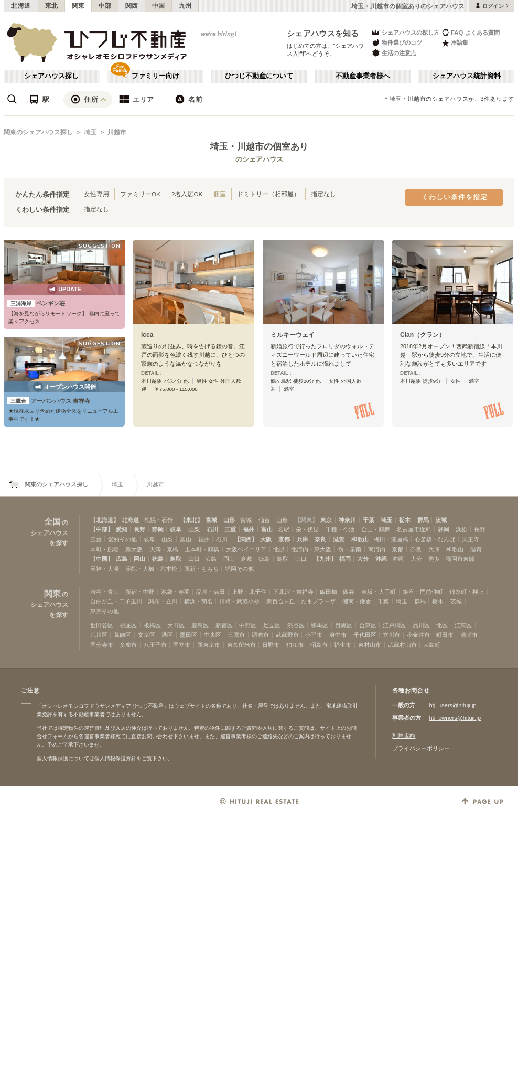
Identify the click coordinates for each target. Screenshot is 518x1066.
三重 (230, 529)
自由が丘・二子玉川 (116, 601)
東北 (51, 5)
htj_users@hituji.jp (452, 705)
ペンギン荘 (36, 303)
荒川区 (98, 635)
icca (147, 334)
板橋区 (152, 625)
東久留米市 (241, 645)
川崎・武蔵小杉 (239, 601)
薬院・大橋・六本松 (151, 569)
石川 (212, 529)
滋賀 (338, 539)
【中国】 (101, 559)
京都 (284, 539)
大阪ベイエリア (246, 549)
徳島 (158, 559)
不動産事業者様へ (363, 76)
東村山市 (369, 645)
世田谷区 (101, 625)
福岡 (345, 559)
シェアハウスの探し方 (405, 32)
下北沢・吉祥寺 (293, 592)
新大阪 (134, 549)
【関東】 (306, 520)
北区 (442, 625)
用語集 (454, 43)
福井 (248, 529)
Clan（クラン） (422, 334)
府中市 (338, 635)
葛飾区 (122, 635)
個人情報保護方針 (115, 758)
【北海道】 (104, 520)
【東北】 (191, 520)
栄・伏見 (307, 529)
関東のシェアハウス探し (38, 132)
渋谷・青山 (104, 592)
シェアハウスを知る (323, 33)
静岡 (158, 529)
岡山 (139, 559)
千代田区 (364, 635)
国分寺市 (101, 645)
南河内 (376, 549)
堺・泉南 (349, 549)
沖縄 (381, 559)
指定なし (323, 193)
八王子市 (155, 645)
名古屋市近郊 (413, 529)
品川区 (421, 625)
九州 (185, 5)
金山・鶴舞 (375, 529)
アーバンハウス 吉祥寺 (48, 401)
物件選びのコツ (396, 43)
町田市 (445, 635)
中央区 (212, 635)
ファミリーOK (140, 193)
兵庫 (302, 539)
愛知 (121, 529)
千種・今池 (340, 529)
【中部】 (101, 529)
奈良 (320, 539)
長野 (139, 529)
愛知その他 (122, 539)
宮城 (211, 520)
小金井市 (418, 635)
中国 (158, 5)
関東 (78, 5)
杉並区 (128, 625)
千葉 (368, 520)
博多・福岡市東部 (451, 559)
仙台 (264, 520)
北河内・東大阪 (311, 549)
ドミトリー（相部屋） (268, 193)
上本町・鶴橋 (202, 549)
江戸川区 (394, 625)
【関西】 (245, 539)
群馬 (423, 520)
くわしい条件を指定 (455, 197)
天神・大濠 (104, 569)
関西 (131, 5)
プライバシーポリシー (421, 748)
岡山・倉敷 (237, 559)
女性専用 (96, 193)
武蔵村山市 (402, 645)
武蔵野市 (287, 635)
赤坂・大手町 (378, 592)
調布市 (260, 635)
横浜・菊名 (198, 601)
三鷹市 (236, 635)
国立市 (181, 645)
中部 (105, 5)
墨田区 (188, 635)
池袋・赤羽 (175, 592)
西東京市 (208, 645)
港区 (167, 635)
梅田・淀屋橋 (391, 539)
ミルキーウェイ (293, 334)
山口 (194, 559)
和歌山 (360, 539)
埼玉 (90, 132)
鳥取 (175, 559)
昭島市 (319, 645)
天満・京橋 (163, 549)
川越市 (116, 132)
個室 (219, 193)
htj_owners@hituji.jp (455, 718)
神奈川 (347, 520)
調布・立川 (162, 601)
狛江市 (295, 645)
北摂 (279, 549)
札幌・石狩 (158, 520)
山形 (229, 520)
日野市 (270, 645)
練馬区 (319, 625)
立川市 (391, 635)
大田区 (176, 625)
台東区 (367, 625)
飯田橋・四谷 (337, 592)
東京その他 (104, 611)
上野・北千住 (249, 592)
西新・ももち (201, 569)
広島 (121, 559)
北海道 (21, 5)
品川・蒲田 (210, 592)
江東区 (463, 625)
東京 (326, 520)
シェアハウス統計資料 (467, 76)
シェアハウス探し (51, 76)
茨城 (441, 520)
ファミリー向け (155, 76)
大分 (363, 559)
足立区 (271, 625)
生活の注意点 (393, 53)
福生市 (342, 645)
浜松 (461, 529)
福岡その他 (239, 569)
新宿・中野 (139, 592)
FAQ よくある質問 (470, 32)
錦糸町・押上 (466, 592)
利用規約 (403, 735)
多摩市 (128, 645)
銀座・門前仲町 (423, 592)
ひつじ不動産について (259, 76)
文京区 (146, 635)
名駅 (283, 529)
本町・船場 (104, 549)
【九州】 (325, 559)
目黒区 (343, 625)
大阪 (266, 539)
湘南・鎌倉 (356, 601)
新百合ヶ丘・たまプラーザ (301, 601)
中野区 (247, 625)
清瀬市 (469, 635)
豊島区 (200, 625)
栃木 (405, 520)
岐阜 (175, 529)
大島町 (431, 645)
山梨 (194, 529)
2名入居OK (186, 193)
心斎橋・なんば (435, 539)
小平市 (313, 635)
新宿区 (224, 625)
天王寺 (470, 539)
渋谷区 (296, 625)
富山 (267, 529)
